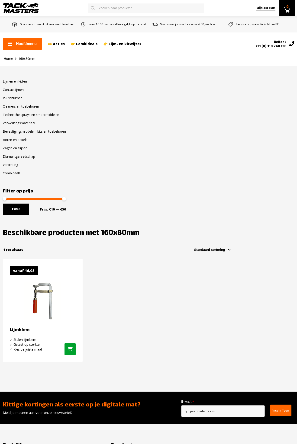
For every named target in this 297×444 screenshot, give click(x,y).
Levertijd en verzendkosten (26, 335)
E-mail (187, 264)
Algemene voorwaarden (23, 350)
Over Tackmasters (18, 358)
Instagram (239, 329)
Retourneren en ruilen (22, 343)
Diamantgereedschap (19, 160)
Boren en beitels (15, 143)
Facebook (238, 321)
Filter (16, 213)
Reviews (10, 365)
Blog (6, 373)
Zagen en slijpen (15, 152)
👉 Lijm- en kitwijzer (122, 44)
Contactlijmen (13, 93)
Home (8, 62)
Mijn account (264, 8)
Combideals (11, 177)
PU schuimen (13, 101)
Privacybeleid (14, 380)
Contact (9, 321)
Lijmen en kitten (15, 85)
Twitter (236, 337)
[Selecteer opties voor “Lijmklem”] (134, 207)
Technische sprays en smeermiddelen (31, 118)
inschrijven (280, 272)
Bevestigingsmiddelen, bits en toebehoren (34, 135)
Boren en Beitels (91, 378)
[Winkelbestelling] (275, 105)
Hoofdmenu (22, 44)
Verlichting (10, 168)
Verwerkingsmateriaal (19, 127)
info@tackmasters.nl (181, 357)
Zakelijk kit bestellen (20, 328)
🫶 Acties (56, 44)
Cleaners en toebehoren (21, 110)
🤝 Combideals (84, 44)
